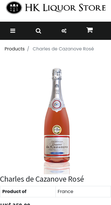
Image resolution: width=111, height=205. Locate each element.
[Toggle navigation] (12, 31)
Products (15, 49)
